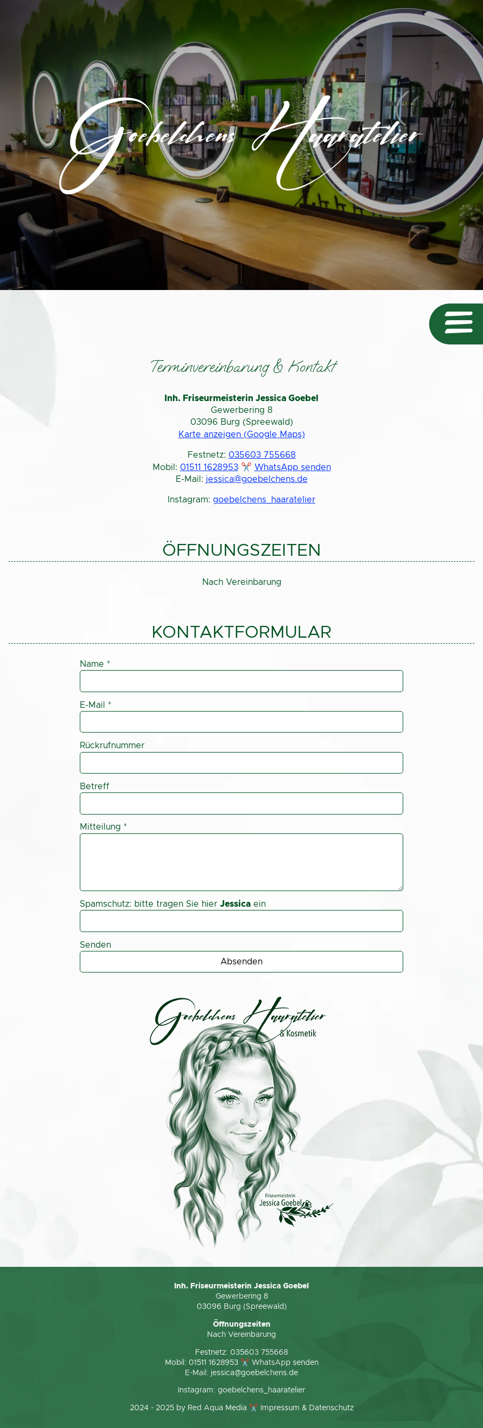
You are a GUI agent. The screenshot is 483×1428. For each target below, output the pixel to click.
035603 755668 (262, 455)
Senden (95, 945)
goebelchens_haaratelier (264, 499)
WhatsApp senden (292, 467)
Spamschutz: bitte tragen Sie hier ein (173, 904)
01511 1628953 (209, 467)
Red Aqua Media (217, 1408)
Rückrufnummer (112, 745)
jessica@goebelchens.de (257, 479)
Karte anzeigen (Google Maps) (241, 434)
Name (95, 664)
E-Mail (96, 705)
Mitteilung (103, 827)
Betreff (94, 786)
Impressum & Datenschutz (307, 1408)
